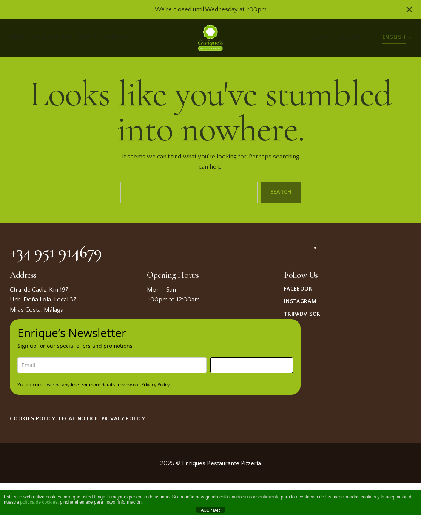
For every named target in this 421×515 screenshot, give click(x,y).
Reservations (51, 37)
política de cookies (38, 502)
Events (87, 37)
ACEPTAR (210, 510)
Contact (116, 37)
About (323, 37)
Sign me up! (251, 365)
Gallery (349, 37)
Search (280, 192)
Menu (18, 37)
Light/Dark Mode (372, 37)
